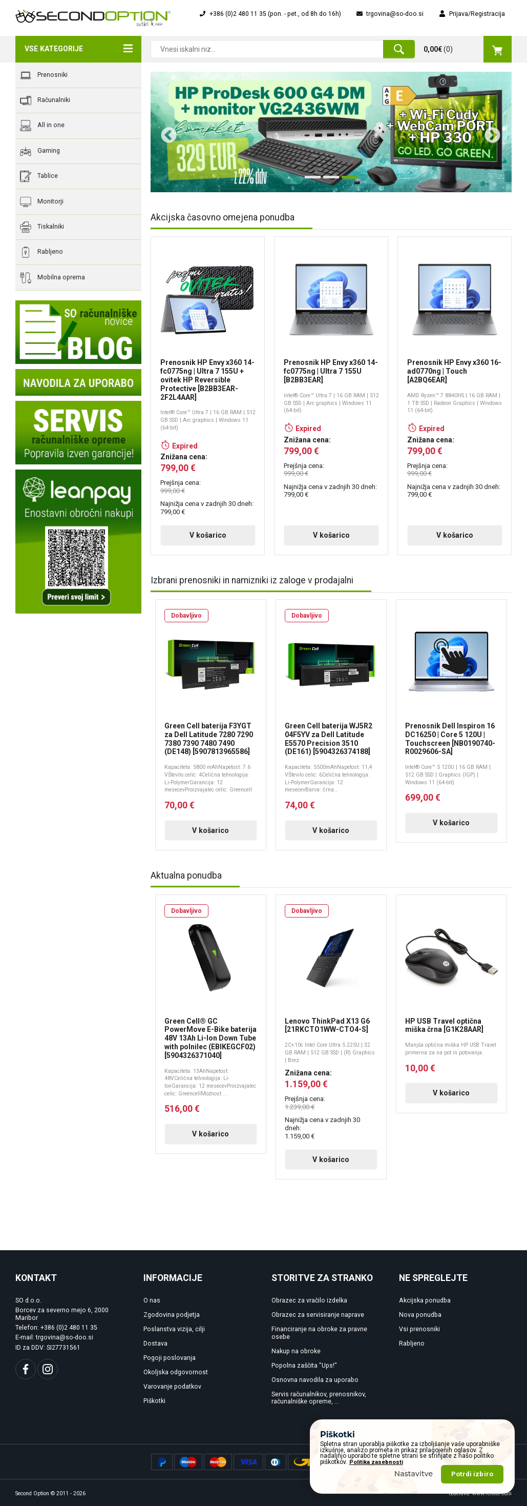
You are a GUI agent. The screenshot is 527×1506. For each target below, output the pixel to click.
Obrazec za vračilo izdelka (309, 1300)
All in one (42, 125)
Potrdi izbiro (472, 1474)
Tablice (39, 176)
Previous (165, 132)
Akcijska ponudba (425, 1300)
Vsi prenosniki (419, 1329)
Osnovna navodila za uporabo (315, 1379)
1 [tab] (310, 181)
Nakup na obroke (296, 1351)
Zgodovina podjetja (171, 1314)
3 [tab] (347, 181)
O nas (151, 1300)
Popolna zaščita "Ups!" (304, 1365)
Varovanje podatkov (172, 1386)
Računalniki (45, 100)
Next (488, 132)
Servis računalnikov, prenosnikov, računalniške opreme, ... (318, 1398)
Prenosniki (44, 75)
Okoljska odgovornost (175, 1372)
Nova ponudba (420, 1314)
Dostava (155, 1343)
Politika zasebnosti (376, 1462)
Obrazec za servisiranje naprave (317, 1314)
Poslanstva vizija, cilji (174, 1329)
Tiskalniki (42, 227)
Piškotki (154, 1401)
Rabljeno (41, 252)
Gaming (40, 151)
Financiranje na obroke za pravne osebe (319, 1333)
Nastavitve (413, 1473)
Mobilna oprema (52, 277)
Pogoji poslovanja (169, 1357)
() (468, 49)
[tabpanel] (331, 132)
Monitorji (42, 202)
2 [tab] (328, 181)
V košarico (207, 535)
